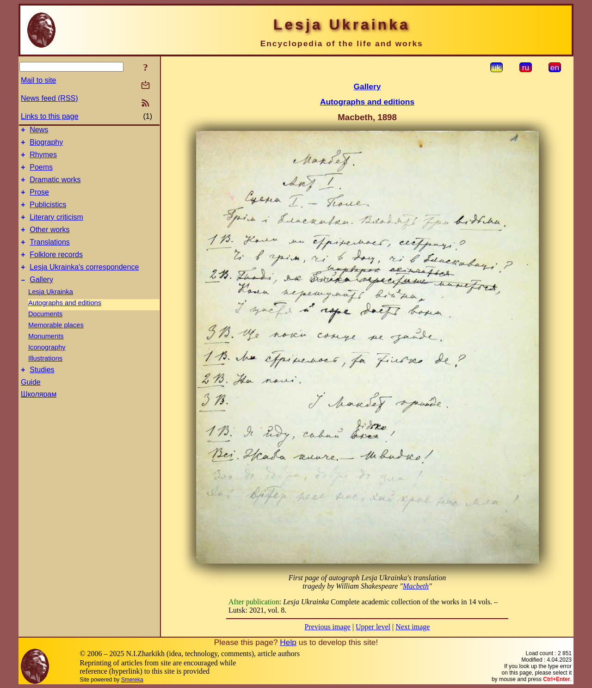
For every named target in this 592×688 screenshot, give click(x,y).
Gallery (41, 297)
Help (288, 642)
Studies (42, 389)
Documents (45, 332)
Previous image (328, 627)
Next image (412, 627)
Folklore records (56, 270)
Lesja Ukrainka (50, 309)
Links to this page (50, 116)
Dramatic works (55, 186)
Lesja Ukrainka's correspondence (84, 284)
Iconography (47, 365)
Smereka (132, 679)
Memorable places (56, 343)
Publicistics (48, 214)
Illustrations (45, 376)
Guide (31, 401)
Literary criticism (56, 228)
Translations (50, 256)
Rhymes (43, 159)
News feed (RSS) (49, 98)
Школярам (38, 414)
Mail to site (38, 80)
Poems (41, 173)
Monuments (46, 354)
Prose (39, 200)
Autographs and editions (64, 321)
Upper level (373, 627)
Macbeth (416, 586)
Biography (46, 145)
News (39, 131)
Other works (49, 242)
